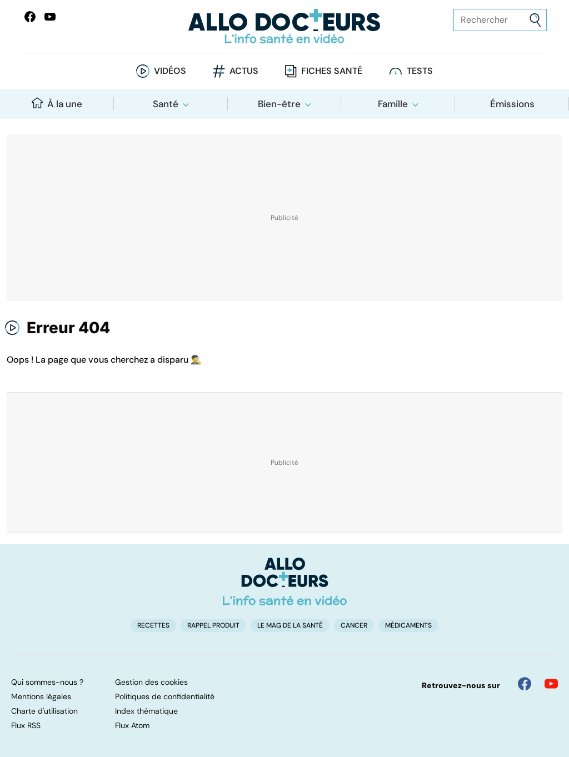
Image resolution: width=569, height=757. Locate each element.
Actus (243, 71)
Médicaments (408, 625)
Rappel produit (213, 625)
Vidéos (170, 71)
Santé (165, 104)
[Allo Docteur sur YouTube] (551, 684)
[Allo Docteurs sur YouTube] (50, 16)
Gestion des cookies (151, 682)
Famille (393, 104)
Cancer (354, 625)
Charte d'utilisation (44, 711)
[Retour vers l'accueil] (284, 26)
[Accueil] (285, 581)
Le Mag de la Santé (290, 625)
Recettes (153, 625)
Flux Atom (132, 725)
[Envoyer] (535, 20)
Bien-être (279, 104)
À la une (57, 103)
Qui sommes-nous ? (47, 682)
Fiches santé (331, 71)
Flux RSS (26, 725)
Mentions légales (41, 696)
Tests (420, 71)
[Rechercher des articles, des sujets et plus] (500, 20)
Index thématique (146, 711)
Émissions (512, 104)
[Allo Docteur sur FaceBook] (30, 16)
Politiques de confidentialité (164, 696)
